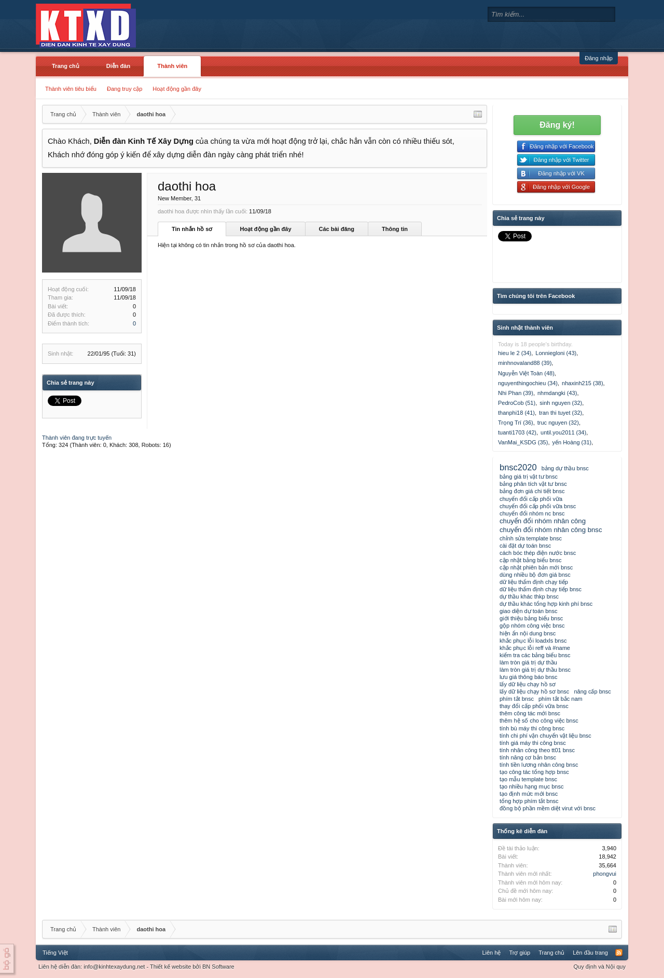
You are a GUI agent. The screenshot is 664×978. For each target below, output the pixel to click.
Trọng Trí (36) (515, 422)
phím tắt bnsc (517, 699)
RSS (619, 952)
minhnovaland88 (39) (524, 363)
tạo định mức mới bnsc (529, 794)
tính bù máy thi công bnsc (532, 728)
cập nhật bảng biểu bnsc (530, 560)
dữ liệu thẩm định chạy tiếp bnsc (541, 589)
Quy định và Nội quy (600, 966)
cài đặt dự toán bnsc (525, 545)
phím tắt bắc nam (560, 699)
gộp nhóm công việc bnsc (532, 625)
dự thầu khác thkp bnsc (529, 596)
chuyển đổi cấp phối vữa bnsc (538, 506)
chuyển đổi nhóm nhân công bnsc (551, 530)
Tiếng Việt (55, 952)
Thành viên (172, 66)
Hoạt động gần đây (177, 89)
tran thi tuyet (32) (560, 413)
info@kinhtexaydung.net (114, 966)
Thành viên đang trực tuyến (77, 437)
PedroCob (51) (516, 403)
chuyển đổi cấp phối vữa (531, 499)
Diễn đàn (118, 66)
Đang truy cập (124, 89)
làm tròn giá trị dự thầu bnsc (535, 670)
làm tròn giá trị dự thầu (528, 662)
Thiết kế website (170, 966)
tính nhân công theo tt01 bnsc (537, 750)
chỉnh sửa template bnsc (531, 538)
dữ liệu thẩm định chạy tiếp (534, 582)
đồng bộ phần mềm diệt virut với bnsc (548, 808)
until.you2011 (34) (563, 432)
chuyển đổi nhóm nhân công (543, 521)
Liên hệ (491, 952)
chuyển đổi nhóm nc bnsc (532, 513)
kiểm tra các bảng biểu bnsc (535, 655)
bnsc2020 (518, 467)
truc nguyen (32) (558, 422)
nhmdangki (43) (557, 393)
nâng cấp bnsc (592, 691)
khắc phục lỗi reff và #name (535, 648)
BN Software (218, 966)
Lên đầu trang (590, 952)
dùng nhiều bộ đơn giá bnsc (535, 575)
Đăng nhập (599, 58)
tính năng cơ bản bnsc (528, 757)
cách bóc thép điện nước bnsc (538, 553)
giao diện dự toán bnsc (528, 611)
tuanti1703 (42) (517, 432)
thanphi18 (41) (516, 413)
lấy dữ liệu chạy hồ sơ (528, 684)
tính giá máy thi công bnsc (533, 743)
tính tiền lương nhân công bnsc (539, 765)
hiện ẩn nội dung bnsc (528, 633)
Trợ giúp (519, 952)
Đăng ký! (557, 124)
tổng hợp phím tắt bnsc (529, 801)
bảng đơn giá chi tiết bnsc (532, 491)
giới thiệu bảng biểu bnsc (531, 618)
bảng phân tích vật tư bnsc (533, 484)
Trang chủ (65, 66)
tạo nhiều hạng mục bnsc (531, 786)
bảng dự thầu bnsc (565, 468)
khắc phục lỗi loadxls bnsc (533, 640)
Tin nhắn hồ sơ (192, 229)
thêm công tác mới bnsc (530, 713)
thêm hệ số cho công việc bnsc (539, 720)
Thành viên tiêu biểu (70, 89)
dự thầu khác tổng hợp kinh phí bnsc (546, 604)
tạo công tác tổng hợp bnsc (534, 772)
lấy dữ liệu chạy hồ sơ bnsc (534, 691)
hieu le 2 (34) (514, 353)
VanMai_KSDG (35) (523, 442)
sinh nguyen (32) (561, 403)
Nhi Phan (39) (515, 393)
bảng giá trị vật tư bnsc (529, 476)
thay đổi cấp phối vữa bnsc (534, 706)
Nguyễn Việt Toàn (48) (526, 373)
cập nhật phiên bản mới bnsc (536, 567)
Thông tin (395, 229)
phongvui (604, 874)
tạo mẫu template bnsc (528, 779)
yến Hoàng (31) (571, 442)
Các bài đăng (336, 229)
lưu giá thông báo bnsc (529, 677)
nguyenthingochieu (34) (528, 383)
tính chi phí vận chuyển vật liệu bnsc (545, 735)
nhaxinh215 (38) (582, 383)
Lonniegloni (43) (555, 353)
